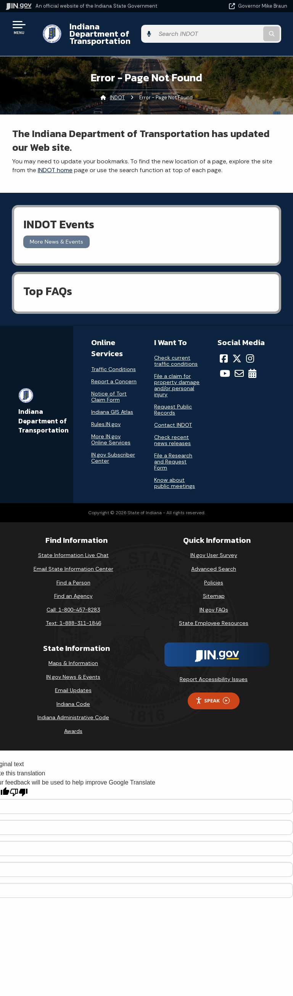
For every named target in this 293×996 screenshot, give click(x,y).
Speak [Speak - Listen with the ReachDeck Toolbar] (212, 693)
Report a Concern (114, 373)
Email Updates (73, 683)
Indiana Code (73, 696)
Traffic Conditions (113, 361)
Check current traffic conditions (176, 353)
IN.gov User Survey (213, 547)
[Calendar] (252, 366)
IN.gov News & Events (73, 669)
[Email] (239, 366)
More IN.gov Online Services (110, 431)
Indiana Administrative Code (73, 710)
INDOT (117, 90)
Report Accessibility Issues (214, 671)
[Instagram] (250, 351)
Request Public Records (173, 402)
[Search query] (246, 30)
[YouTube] (225, 366)
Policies (213, 574)
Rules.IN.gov (106, 416)
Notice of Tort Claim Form (109, 389)
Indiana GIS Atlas (112, 404)
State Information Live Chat (73, 547)
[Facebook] (224, 351)
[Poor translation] (19, 785)
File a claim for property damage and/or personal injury (177, 378)
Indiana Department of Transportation (108, 30)
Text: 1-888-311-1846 (73, 615)
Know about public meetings (174, 475)
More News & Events (56, 234)
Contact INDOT (173, 417)
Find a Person (73, 574)
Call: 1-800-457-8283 (73, 602)
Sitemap (214, 588)
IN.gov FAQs (214, 602)
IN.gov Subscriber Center (113, 450)
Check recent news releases (172, 432)
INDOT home (55, 163)
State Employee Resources (213, 615)
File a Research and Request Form (173, 454)
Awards (73, 723)
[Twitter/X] (236, 351)
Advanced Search (213, 561)
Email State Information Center (73, 561)
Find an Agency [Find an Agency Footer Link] (73, 588)
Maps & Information (73, 655)
